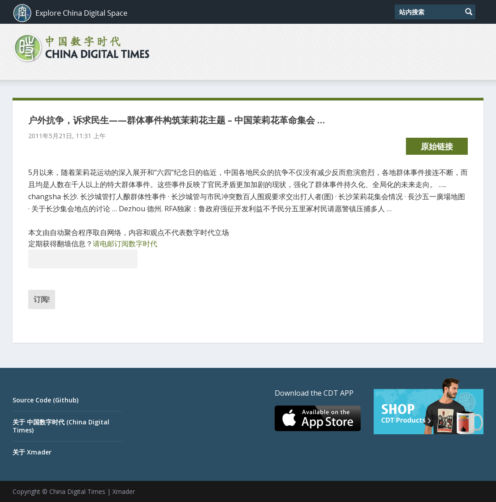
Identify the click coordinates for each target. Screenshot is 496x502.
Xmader (123, 491)
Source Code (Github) (45, 400)
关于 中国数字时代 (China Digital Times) (61, 426)
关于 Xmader (32, 452)
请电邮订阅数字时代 (125, 244)
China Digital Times (77, 491)
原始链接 (437, 146)
